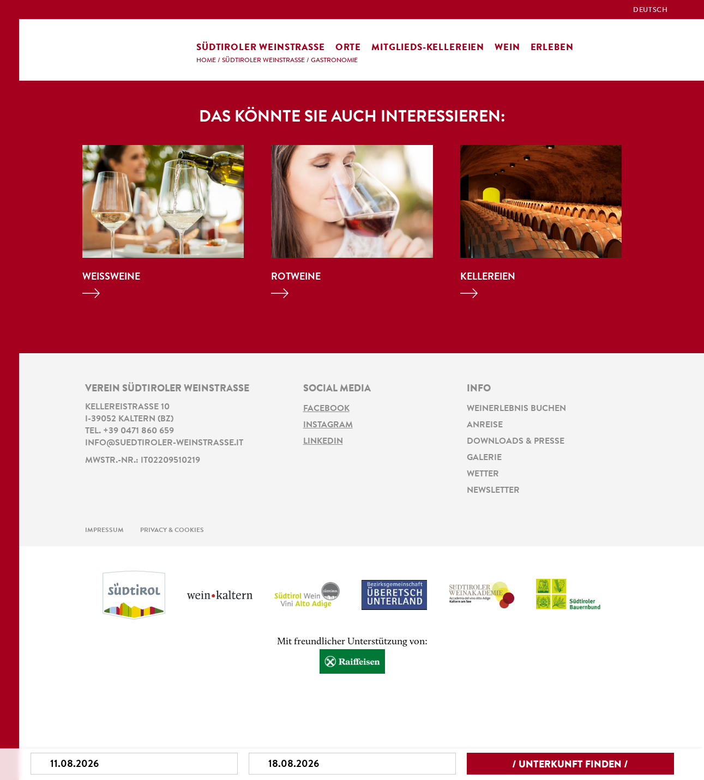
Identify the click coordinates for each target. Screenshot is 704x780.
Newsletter (493, 490)
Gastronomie (334, 60)
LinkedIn (323, 441)
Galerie (484, 458)
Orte (348, 47)
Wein (507, 47)
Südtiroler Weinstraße (260, 47)
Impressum (104, 530)
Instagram (328, 425)
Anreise (485, 425)
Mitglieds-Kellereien (427, 47)
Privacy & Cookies (172, 530)
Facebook (326, 408)
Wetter (483, 474)
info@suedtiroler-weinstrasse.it (164, 443)
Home (206, 60)
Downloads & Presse (515, 441)
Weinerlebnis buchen (516, 408)
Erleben (552, 47)
